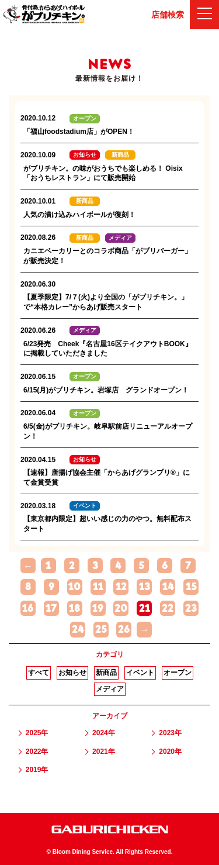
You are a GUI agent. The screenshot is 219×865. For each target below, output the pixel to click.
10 (74, 586)
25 (101, 629)
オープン (178, 672)
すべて (38, 672)
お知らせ (72, 672)
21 (144, 608)
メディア (110, 689)
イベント (140, 672)
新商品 (106, 672)
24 (78, 629)
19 (97, 608)
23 (191, 608)
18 (74, 608)
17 (51, 608)
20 (120, 608)
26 (124, 629)
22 (167, 608)
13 (144, 586)
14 (167, 586)
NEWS (109, 64)
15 (191, 586)
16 (27, 608)
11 (98, 586)
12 (121, 586)
